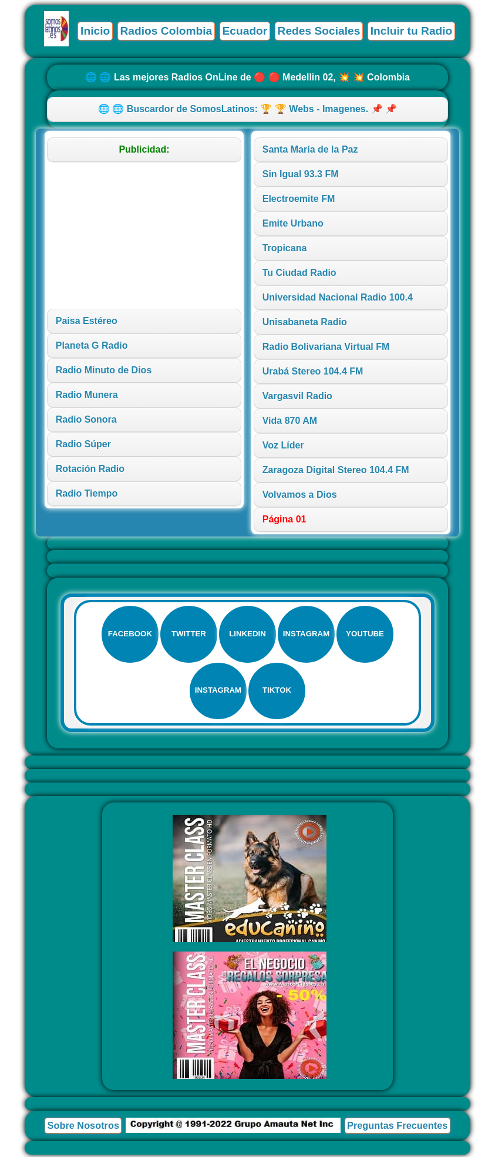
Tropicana (284, 248)
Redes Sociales (319, 31)
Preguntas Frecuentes (397, 1127)
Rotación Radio (90, 469)
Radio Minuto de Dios (104, 370)
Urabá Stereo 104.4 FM (312, 371)
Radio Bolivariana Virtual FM (326, 347)
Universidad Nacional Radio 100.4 (337, 297)
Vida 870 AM (289, 421)
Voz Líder (283, 445)
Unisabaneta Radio (304, 322)
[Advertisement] (144, 235)
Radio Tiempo (87, 493)
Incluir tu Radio (412, 31)
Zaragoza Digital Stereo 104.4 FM (335, 470)
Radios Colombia (166, 31)
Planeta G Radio (92, 345)
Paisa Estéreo (86, 321)
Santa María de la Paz (310, 149)
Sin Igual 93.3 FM (300, 174)
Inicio (95, 31)
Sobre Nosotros (83, 1127)
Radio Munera (87, 395)
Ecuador (245, 31)
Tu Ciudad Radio (299, 273)
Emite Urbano (293, 223)
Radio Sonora (86, 419)
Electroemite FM (298, 199)
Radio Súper (83, 444)
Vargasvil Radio (297, 396)
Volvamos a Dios (299, 495)
